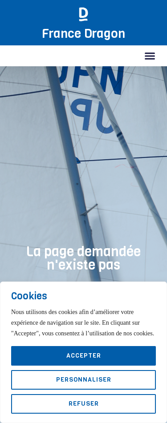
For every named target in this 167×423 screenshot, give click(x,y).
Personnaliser (83, 379)
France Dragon (83, 33)
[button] (150, 56)
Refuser (84, 403)
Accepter (83, 355)
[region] (83, 352)
